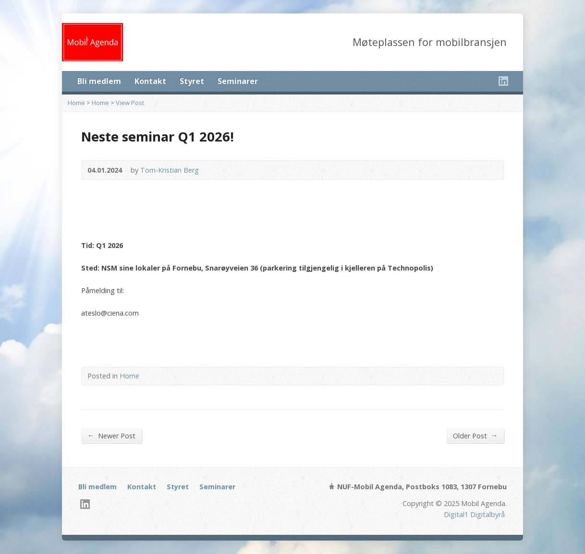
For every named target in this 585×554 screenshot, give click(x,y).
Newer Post (111, 435)
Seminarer (238, 81)
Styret (192, 81)
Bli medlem (99, 81)
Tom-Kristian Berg (169, 170)
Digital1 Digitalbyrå (474, 514)
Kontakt (150, 81)
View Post (130, 102)
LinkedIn (503, 80)
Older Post (475, 435)
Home (76, 102)
